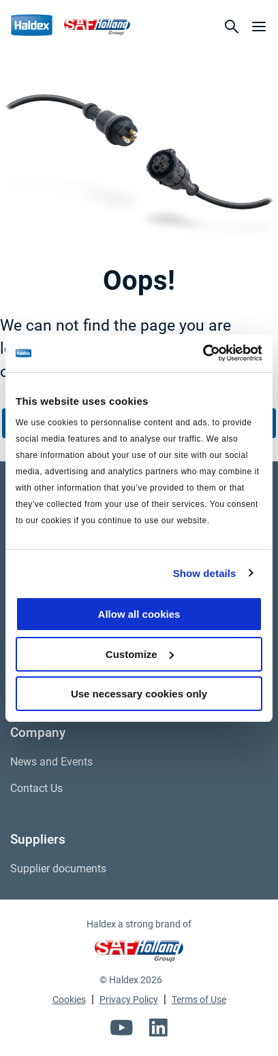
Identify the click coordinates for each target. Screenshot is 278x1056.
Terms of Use (199, 999)
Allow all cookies (139, 614)
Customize (140, 654)
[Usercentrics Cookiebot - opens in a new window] (202, 353)
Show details (204, 573)
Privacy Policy (128, 999)
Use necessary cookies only (139, 693)
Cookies (69, 999)
